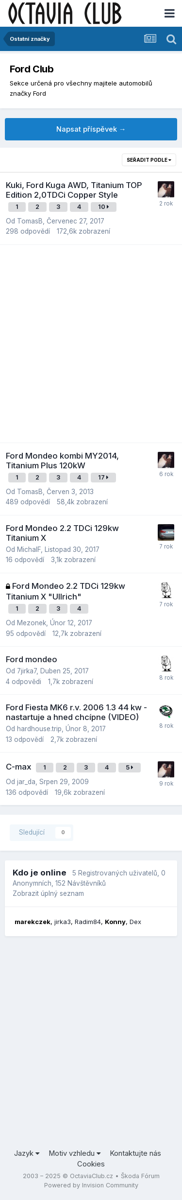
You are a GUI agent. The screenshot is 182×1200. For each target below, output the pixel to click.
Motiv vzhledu (74, 1153)
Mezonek (31, 623)
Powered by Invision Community (91, 1185)
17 (103, 477)
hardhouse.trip (39, 729)
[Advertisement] (91, 344)
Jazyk (26, 1153)
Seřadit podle (149, 160)
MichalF (29, 549)
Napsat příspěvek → (91, 129)
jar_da (26, 782)
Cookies (91, 1164)
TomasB (30, 221)
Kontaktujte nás (135, 1153)
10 (103, 206)
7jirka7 (26, 671)
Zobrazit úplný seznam (48, 893)
